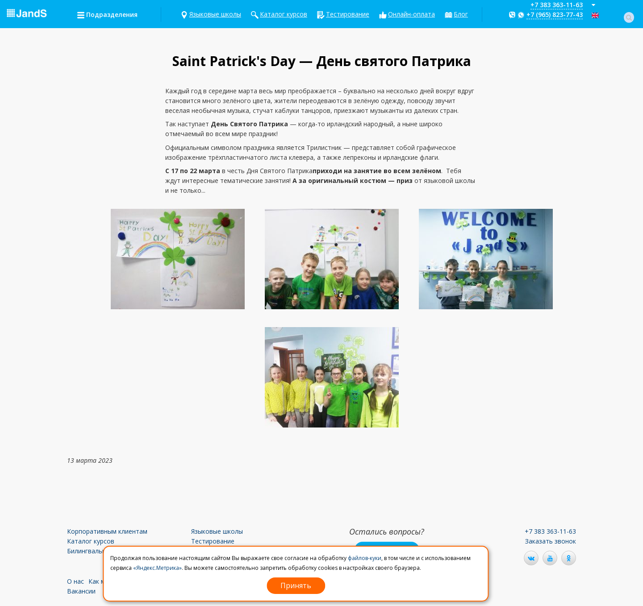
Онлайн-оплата (411, 14)
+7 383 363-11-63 (556, 4)
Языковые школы (215, 14)
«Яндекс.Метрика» (157, 568)
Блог (461, 14)
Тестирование (347, 14)
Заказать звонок (550, 541)
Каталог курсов (283, 14)
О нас (75, 581)
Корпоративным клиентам (107, 531)
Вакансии (81, 591)
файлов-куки (364, 558)
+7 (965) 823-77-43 (554, 14)
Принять (295, 585)
